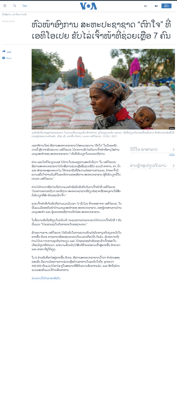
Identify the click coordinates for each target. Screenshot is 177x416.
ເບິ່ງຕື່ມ (172, 155)
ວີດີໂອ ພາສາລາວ (152, 149)
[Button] (6, 52)
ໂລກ (24, 6)
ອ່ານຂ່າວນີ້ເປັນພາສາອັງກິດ (46, 278)
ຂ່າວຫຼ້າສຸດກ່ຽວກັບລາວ (152, 165)
